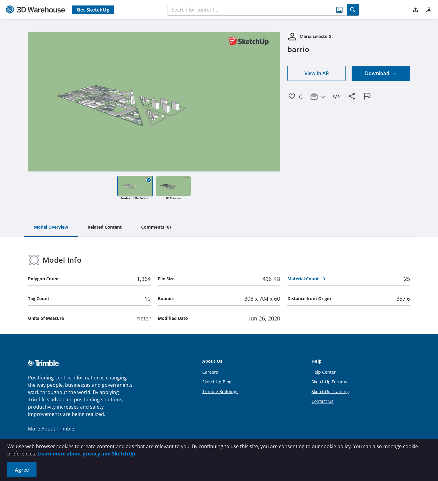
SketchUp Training (330, 391)
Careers (210, 372)
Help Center (323, 372)
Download (381, 73)
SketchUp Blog (216, 382)
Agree (22, 469)
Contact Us (322, 401)
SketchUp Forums (329, 382)
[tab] (51, 227)
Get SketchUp (93, 9)
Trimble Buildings (220, 391)
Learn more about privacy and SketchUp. (87, 453)
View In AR (316, 73)
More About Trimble (51, 428)
